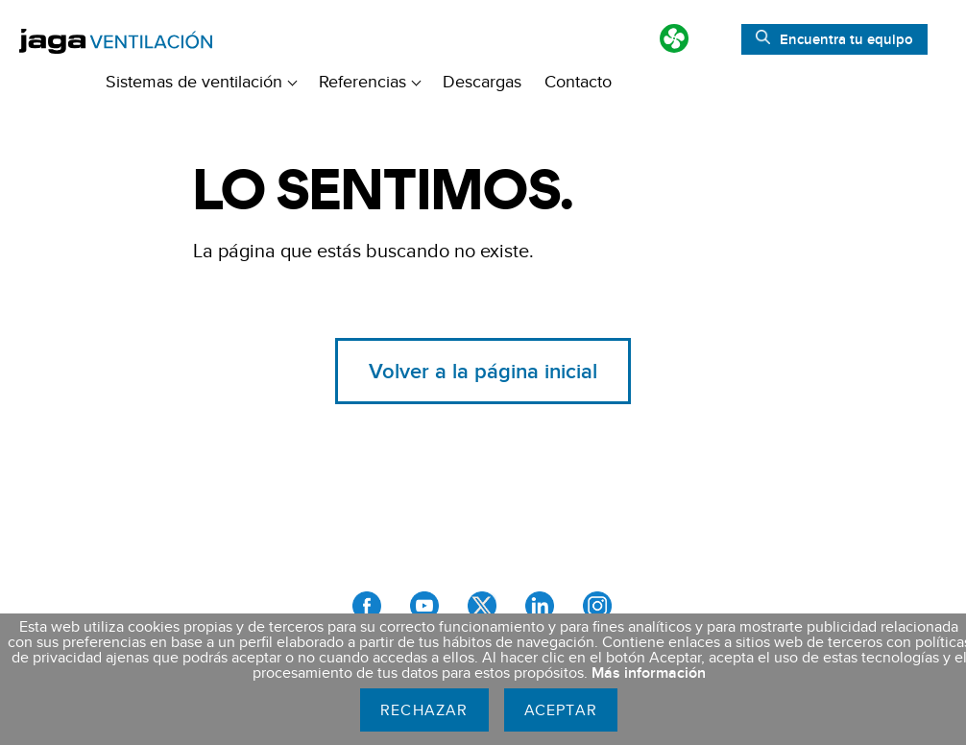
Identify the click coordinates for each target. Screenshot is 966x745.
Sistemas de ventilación (201, 81)
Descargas (482, 81)
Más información (649, 672)
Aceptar (560, 710)
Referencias (370, 81)
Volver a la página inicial (483, 370)
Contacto (578, 81)
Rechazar (424, 710)
